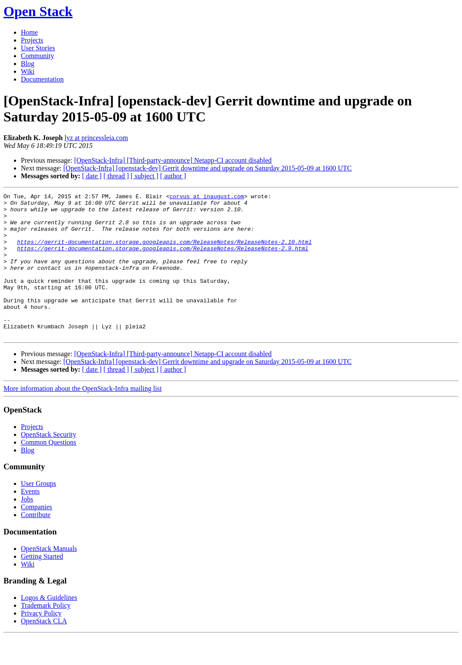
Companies (36, 535)
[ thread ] (116, 176)
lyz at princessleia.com (96, 137)
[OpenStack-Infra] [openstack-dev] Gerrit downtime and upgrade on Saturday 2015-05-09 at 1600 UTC (207, 168)
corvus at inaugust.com (206, 197)
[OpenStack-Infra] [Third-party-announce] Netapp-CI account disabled (173, 160)
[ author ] (173, 176)
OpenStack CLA (44, 649)
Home (29, 32)
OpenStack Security (48, 463)
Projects (32, 40)
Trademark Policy (46, 634)
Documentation (42, 79)
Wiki (27, 71)
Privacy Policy (41, 641)
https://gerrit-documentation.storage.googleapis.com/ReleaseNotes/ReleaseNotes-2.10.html (164, 252)
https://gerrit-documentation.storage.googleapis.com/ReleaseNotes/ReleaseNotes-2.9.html (162, 260)
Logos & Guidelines (49, 626)
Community (37, 55)
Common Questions (48, 471)
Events (30, 520)
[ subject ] (144, 176)
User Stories (38, 48)
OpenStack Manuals (49, 577)
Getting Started (42, 585)
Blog (27, 63)
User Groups (38, 512)
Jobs (27, 527)
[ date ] (92, 176)
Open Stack (38, 11)
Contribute (35, 543)
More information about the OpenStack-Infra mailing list (82, 417)
